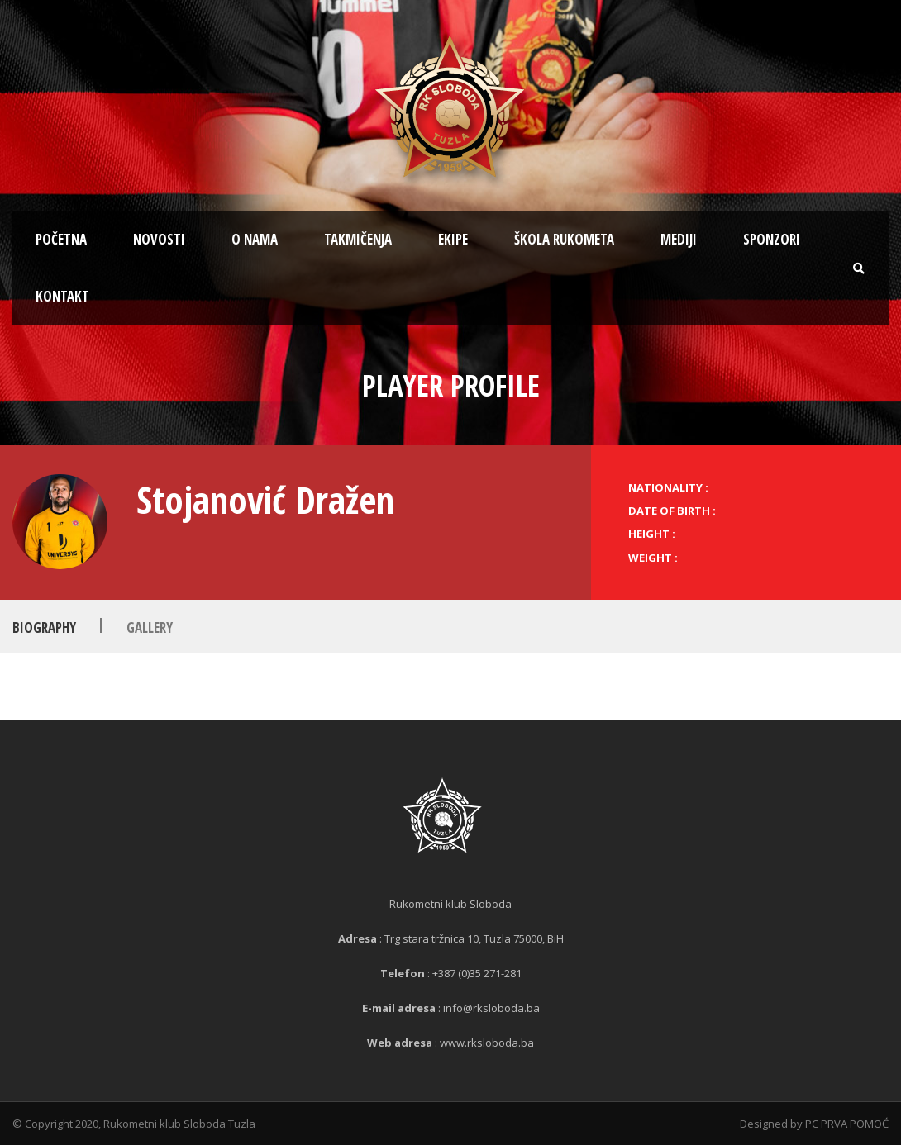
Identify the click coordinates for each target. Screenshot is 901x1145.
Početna (61, 239)
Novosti (159, 239)
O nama (254, 239)
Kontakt (62, 296)
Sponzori (771, 239)
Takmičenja (358, 239)
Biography (44, 627)
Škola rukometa (564, 239)
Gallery (149, 627)
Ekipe (453, 239)
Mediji (678, 239)
